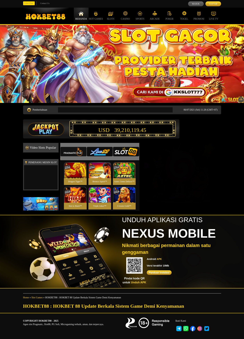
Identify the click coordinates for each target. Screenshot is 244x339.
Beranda (81, 15)
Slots (110, 15)
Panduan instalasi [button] (159, 272)
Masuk (196, 4)
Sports (140, 15)
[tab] (73, 151)
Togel (184, 15)
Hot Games (96, 15)
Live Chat (29, 3)
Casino (125, 15)
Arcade (155, 15)
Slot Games (37, 297)
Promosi (198, 15)
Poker (169, 15)
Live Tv (213, 15)
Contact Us (44, 3)
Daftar (213, 4)
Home (26, 297)
